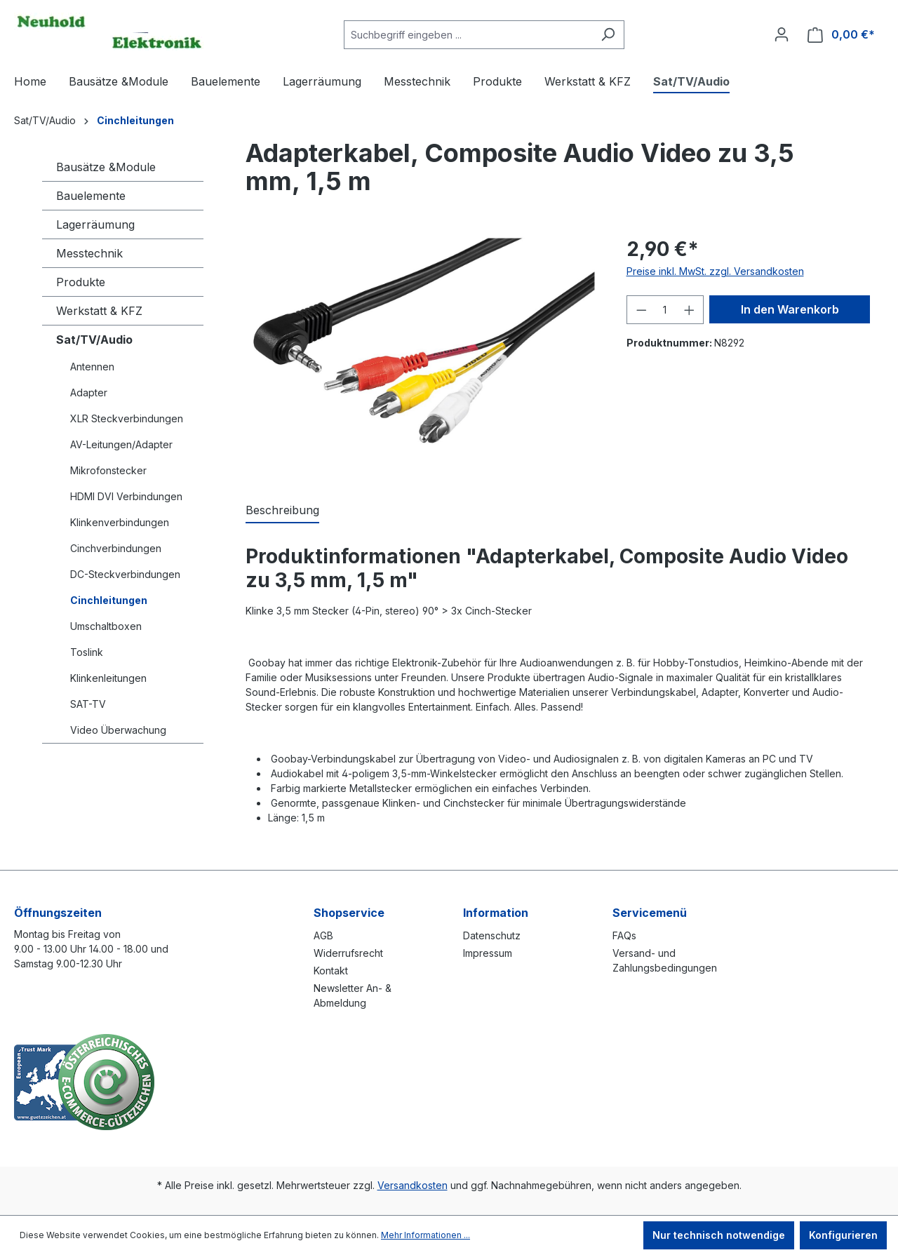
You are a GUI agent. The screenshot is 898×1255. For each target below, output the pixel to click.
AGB (323, 935)
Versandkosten (412, 1185)
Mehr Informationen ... (425, 1235)
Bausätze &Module (106, 167)
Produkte (80, 282)
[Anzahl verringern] (641, 309)
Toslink (86, 652)
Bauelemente (91, 196)
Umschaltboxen (106, 626)
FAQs (624, 935)
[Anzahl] (665, 309)
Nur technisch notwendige (718, 1235)
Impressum (487, 953)
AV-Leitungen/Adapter (121, 444)
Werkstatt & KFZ (99, 311)
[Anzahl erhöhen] (689, 309)
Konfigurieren (843, 1235)
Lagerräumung (95, 224)
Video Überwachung (118, 730)
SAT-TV (88, 704)
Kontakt (331, 971)
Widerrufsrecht (348, 953)
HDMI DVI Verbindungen (126, 496)
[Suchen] (607, 34)
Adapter (88, 392)
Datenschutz (492, 935)
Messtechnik (89, 253)
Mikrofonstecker (108, 470)
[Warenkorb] (841, 34)
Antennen (92, 367)
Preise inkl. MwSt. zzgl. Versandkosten (715, 271)
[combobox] (468, 34)
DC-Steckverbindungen (125, 574)
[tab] (282, 510)
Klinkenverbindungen (119, 522)
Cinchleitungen (108, 600)
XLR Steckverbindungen (126, 418)
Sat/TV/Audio (94, 340)
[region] (422, 353)
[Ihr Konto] (781, 34)
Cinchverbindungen (115, 548)
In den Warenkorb (790, 309)
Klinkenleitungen (108, 678)
